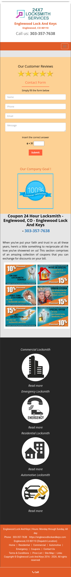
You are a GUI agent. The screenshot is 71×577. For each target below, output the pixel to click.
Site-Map (49, 553)
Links (59, 553)
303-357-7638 (42, 33)
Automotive (55, 545)
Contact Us (49, 549)
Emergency (22, 549)
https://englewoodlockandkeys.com (47, 537)
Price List (37, 553)
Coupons (35, 549)
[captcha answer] (39, 143)
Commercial (39, 545)
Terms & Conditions (19, 553)
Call (35, 572)
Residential (24, 545)
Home (12, 545)
